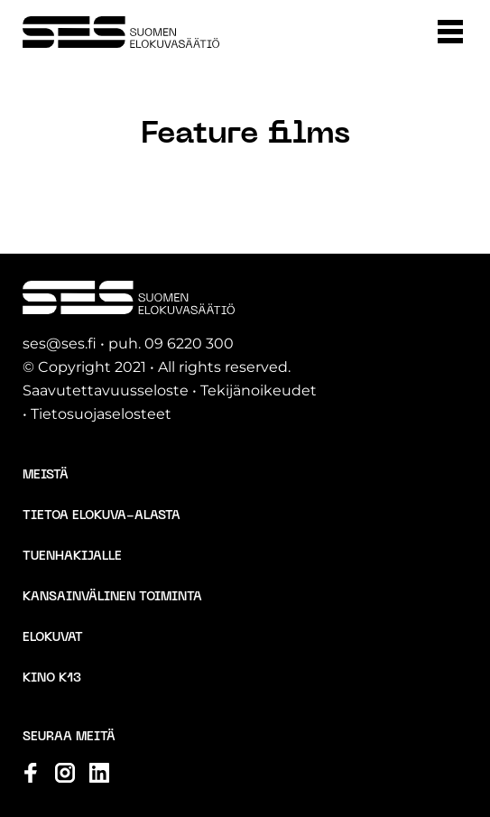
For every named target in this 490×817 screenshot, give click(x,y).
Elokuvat (53, 638)
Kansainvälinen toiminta (112, 597)
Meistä (46, 475)
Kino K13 (52, 678)
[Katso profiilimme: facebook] (31, 773)
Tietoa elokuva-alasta (101, 516)
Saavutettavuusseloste (106, 390)
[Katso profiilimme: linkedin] (99, 773)
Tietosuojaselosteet (101, 413)
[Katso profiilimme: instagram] (65, 773)
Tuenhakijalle (72, 556)
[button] (450, 31)
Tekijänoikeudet (258, 390)
